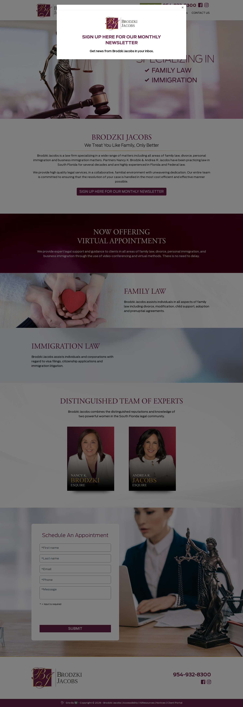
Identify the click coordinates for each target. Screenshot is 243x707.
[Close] (182, 7)
